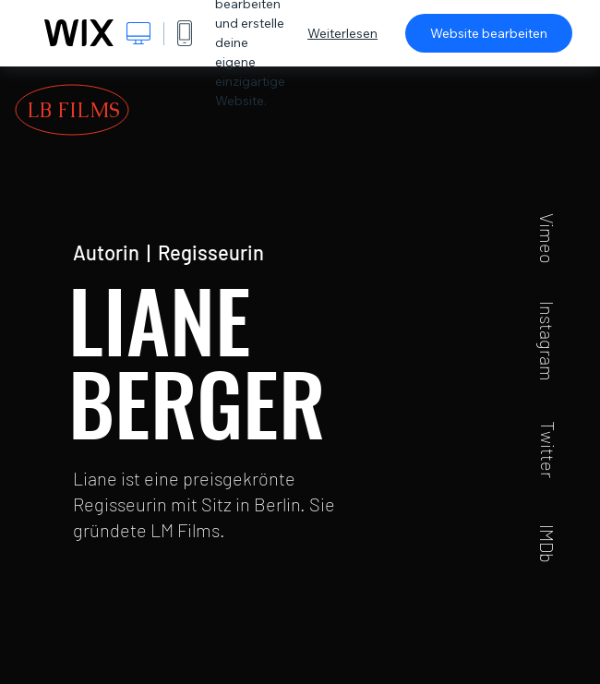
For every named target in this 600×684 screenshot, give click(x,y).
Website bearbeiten (488, 33)
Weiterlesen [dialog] (342, 33)
